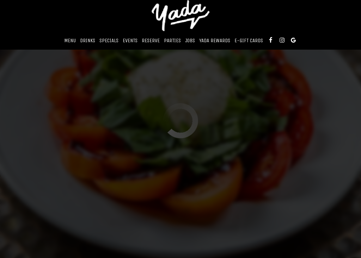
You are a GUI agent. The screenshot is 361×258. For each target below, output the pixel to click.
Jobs (190, 40)
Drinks (87, 40)
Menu (70, 40)
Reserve (151, 40)
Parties (172, 40)
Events (130, 40)
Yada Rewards (214, 40)
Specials (108, 40)
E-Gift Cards (248, 40)
